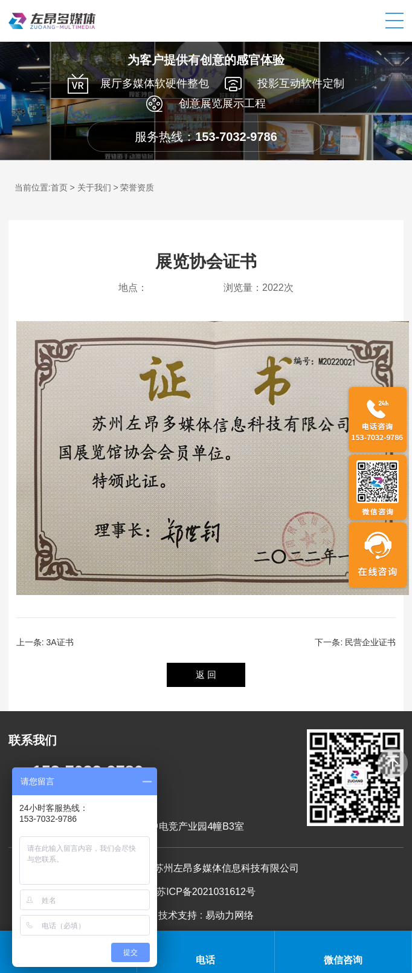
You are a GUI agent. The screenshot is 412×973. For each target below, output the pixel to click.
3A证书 (60, 642)
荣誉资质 (137, 187)
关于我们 (94, 187)
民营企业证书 (370, 642)
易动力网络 (229, 915)
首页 (59, 187)
